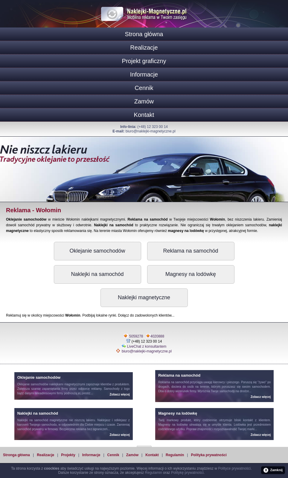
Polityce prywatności (234, 468)
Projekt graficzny (144, 61)
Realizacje (144, 47)
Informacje (144, 74)
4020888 (157, 336)
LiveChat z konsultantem (146, 346)
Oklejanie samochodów (97, 251)
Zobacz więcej (120, 394)
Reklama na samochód (190, 251)
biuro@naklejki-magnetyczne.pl (151, 131)
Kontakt (144, 115)
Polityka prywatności (208, 455)
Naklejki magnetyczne (144, 297)
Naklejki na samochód (97, 274)
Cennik (144, 88)
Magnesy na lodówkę (190, 274)
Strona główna (144, 34)
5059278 (136, 336)
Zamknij (273, 470)
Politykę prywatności (187, 473)
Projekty (68, 455)
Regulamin (175, 455)
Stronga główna (16, 455)
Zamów (144, 101)
